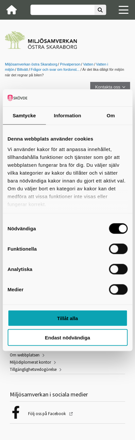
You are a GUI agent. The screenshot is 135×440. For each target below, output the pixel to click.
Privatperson (70, 64)
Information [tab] (67, 115)
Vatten (88, 64)
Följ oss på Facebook (47, 413)
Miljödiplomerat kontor (30, 362)
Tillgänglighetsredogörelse (33, 369)
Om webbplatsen (25, 355)
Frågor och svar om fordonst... (55, 69)
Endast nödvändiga (67, 337)
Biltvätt (22, 69)
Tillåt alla (67, 318)
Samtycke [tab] (24, 115)
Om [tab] (111, 115)
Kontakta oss (107, 87)
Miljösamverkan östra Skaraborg (31, 64)
